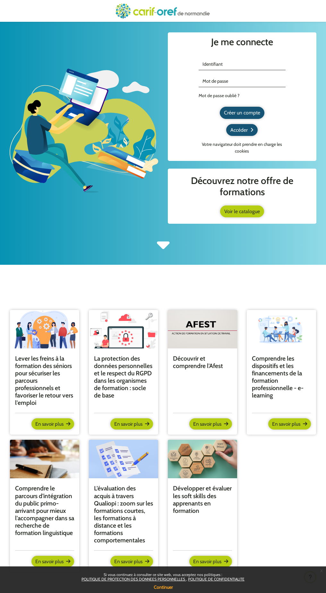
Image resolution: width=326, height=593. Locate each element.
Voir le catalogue (242, 211)
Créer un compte (242, 113)
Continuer (163, 587)
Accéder (241, 130)
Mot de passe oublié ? (219, 95)
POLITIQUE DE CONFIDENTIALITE (216, 579)
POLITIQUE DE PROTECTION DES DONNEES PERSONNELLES (134, 579)
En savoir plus (51, 424)
